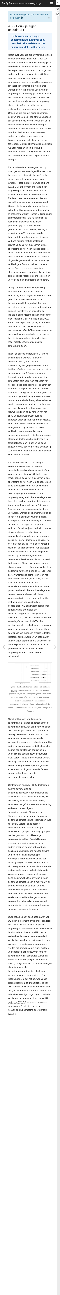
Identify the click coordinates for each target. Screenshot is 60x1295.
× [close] (49, 17)
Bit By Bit (21, 3)
